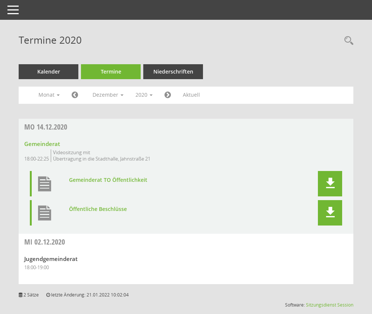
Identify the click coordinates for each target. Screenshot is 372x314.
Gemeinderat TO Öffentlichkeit (108, 180)
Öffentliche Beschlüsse (98, 209)
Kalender (48, 71)
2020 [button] (144, 94)
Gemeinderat (42, 143)
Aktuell (191, 94)
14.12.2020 (45, 127)
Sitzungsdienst (321, 305)
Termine (111, 71)
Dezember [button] (108, 94)
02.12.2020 (44, 242)
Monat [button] (49, 94)
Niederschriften (173, 71)
